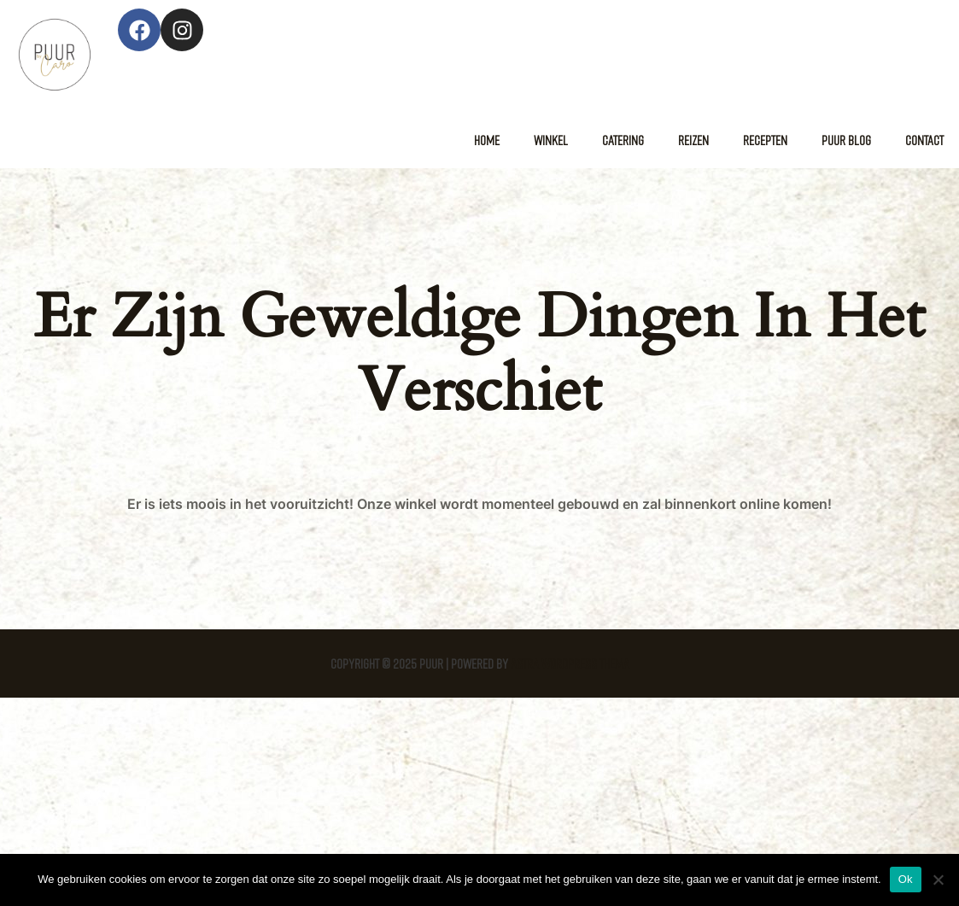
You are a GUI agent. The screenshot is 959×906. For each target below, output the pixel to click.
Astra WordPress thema (570, 663)
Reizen (693, 140)
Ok (905, 879)
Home (487, 140)
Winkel (551, 140)
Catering (623, 140)
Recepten (765, 140)
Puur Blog (846, 140)
